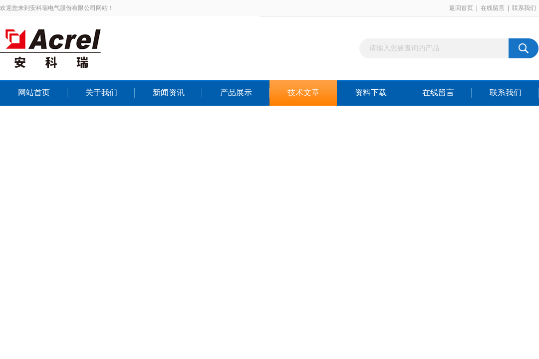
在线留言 (493, 7)
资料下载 (371, 92)
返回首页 (461, 7)
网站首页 (34, 92)
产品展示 (236, 92)
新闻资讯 (169, 92)
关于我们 (101, 92)
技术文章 (303, 92)
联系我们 (524, 7)
